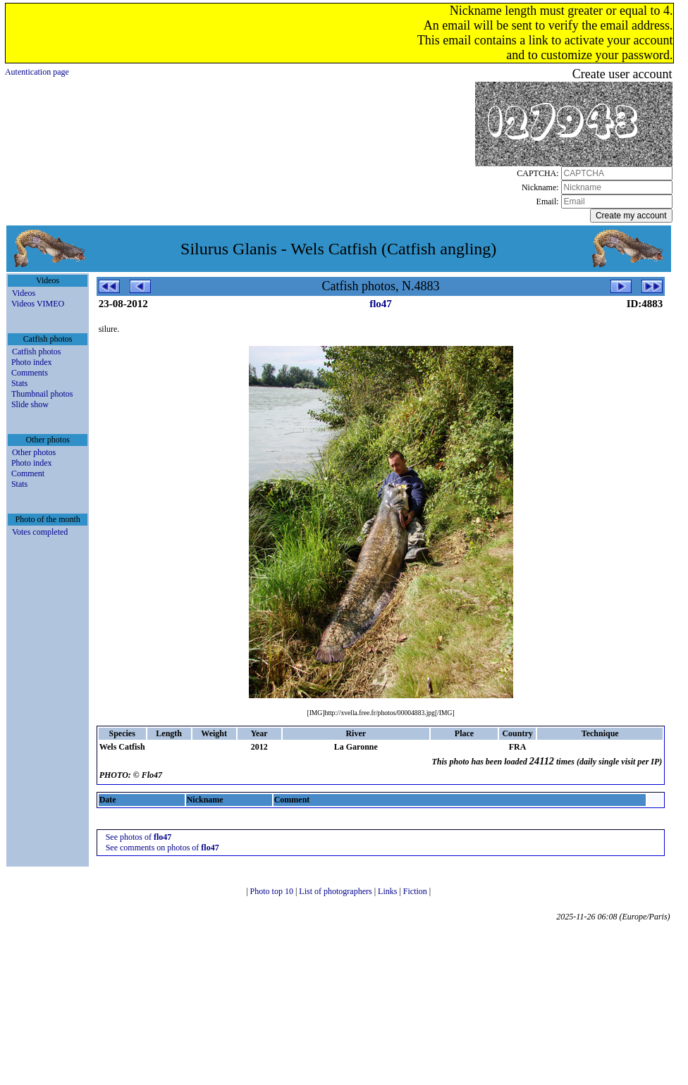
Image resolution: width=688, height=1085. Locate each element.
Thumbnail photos (42, 394)
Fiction (416, 891)
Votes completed (40, 532)
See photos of (139, 837)
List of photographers (336, 891)
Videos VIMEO (37, 304)
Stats (19, 383)
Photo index (31, 362)
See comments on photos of (162, 847)
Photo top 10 (272, 891)
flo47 (380, 303)
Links (388, 891)
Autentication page (37, 72)
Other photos (34, 452)
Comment (27, 473)
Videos (23, 293)
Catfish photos (36, 351)
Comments (29, 373)
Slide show (30, 404)
